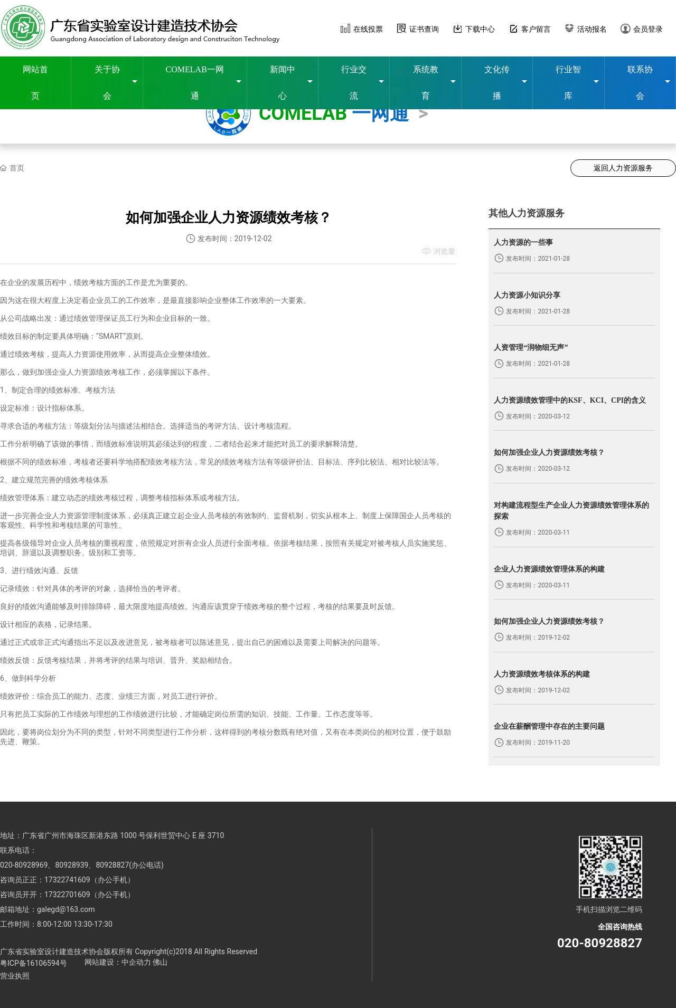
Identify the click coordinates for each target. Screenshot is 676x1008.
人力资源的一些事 (523, 242)
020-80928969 (24, 865)
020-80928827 (599, 943)
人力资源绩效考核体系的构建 (542, 674)
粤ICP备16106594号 (33, 963)
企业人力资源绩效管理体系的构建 (549, 569)
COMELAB (305, 113)
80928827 (112, 865)
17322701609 (67, 894)
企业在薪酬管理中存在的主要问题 (549, 726)
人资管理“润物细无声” (531, 347)
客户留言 (536, 29)
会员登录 (648, 29)
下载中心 (480, 29)
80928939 (71, 865)
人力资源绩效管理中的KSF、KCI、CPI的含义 (570, 400)
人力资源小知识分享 (527, 295)
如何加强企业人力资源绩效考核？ (549, 453)
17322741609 (67, 880)
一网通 (380, 113)
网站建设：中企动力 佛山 (125, 962)
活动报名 (592, 29)
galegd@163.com (66, 909)
